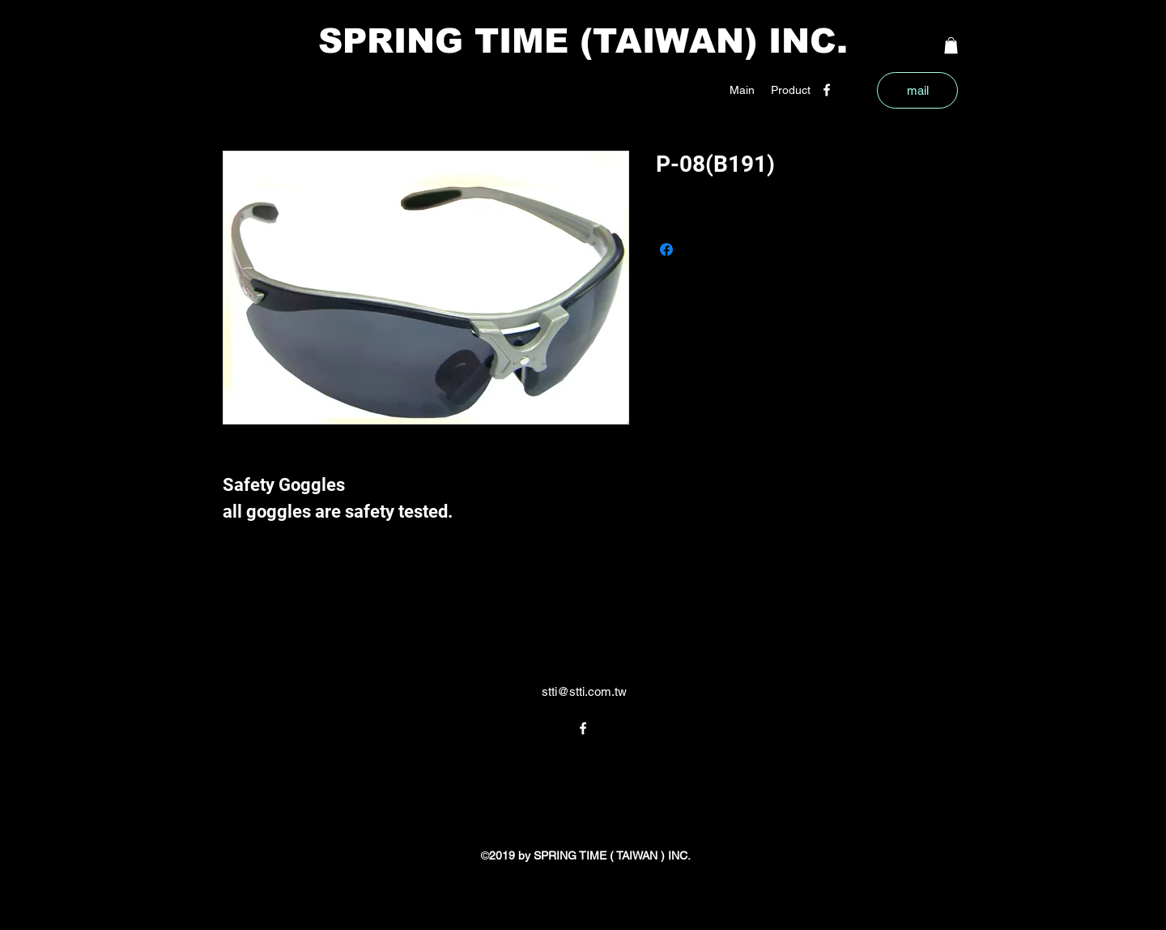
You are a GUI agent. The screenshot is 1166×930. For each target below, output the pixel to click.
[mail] (917, 90)
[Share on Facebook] (666, 249)
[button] (791, 90)
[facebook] (827, 90)
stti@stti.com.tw (584, 691)
